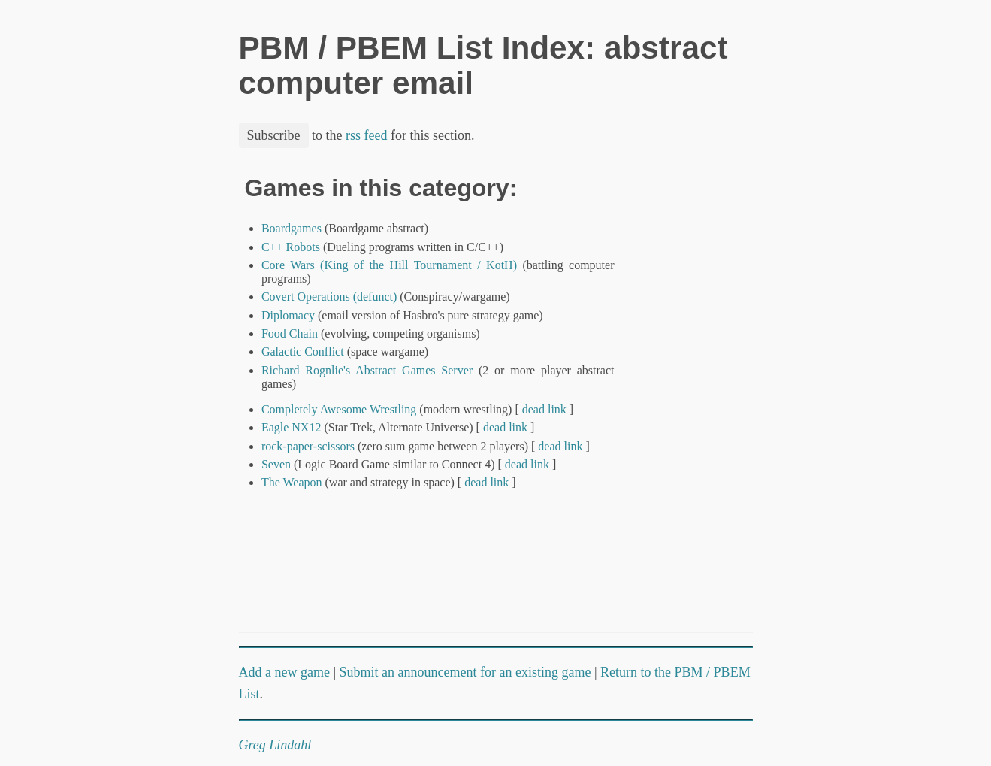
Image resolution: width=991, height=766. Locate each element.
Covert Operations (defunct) (329, 296)
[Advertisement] (702, 400)
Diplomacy (288, 315)
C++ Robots (290, 247)
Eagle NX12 (291, 427)
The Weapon (291, 482)
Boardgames (291, 228)
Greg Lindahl (275, 744)
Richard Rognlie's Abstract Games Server (367, 370)
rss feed (366, 135)
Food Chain (289, 333)
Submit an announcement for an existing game (465, 672)
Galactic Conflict (302, 351)
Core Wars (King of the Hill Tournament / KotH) (389, 265)
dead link (544, 409)
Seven (276, 464)
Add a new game (284, 672)
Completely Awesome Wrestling (338, 409)
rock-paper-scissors (308, 446)
